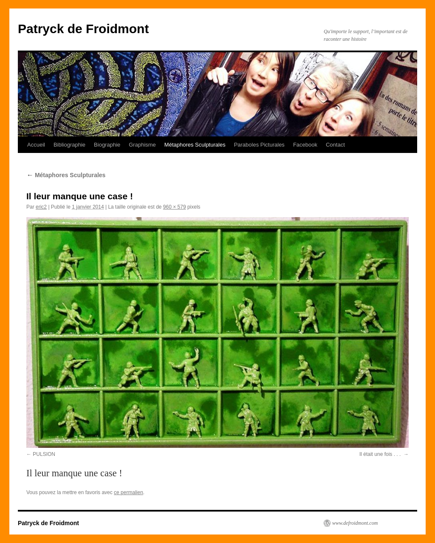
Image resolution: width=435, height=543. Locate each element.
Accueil (36, 144)
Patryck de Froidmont (83, 29)
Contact (335, 144)
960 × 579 (174, 207)
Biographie (107, 144)
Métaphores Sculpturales (195, 144)
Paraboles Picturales (259, 144)
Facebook (305, 144)
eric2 (41, 207)
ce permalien (128, 492)
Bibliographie (69, 144)
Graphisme (142, 144)
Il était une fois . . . (380, 454)
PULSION (44, 454)
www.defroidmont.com (355, 523)
